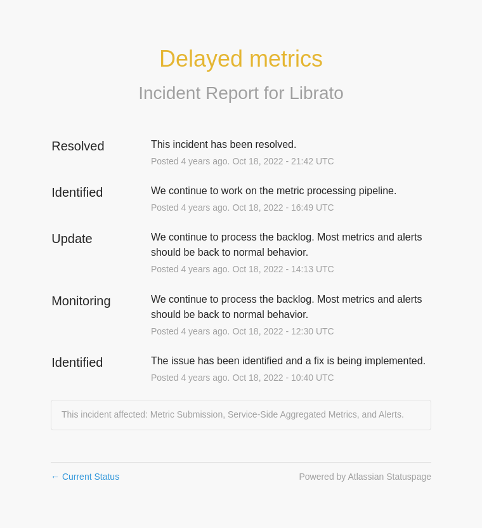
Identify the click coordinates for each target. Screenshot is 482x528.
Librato (316, 93)
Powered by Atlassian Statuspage (365, 477)
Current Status (85, 477)
